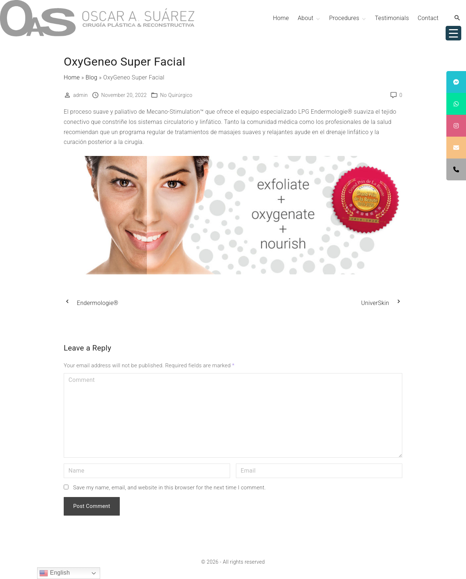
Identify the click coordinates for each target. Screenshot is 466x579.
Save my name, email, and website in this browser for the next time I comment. (169, 487)
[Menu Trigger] (453, 33)
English (54, 573)
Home (72, 77)
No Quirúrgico (176, 95)
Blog (92, 77)
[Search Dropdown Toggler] (457, 18)
